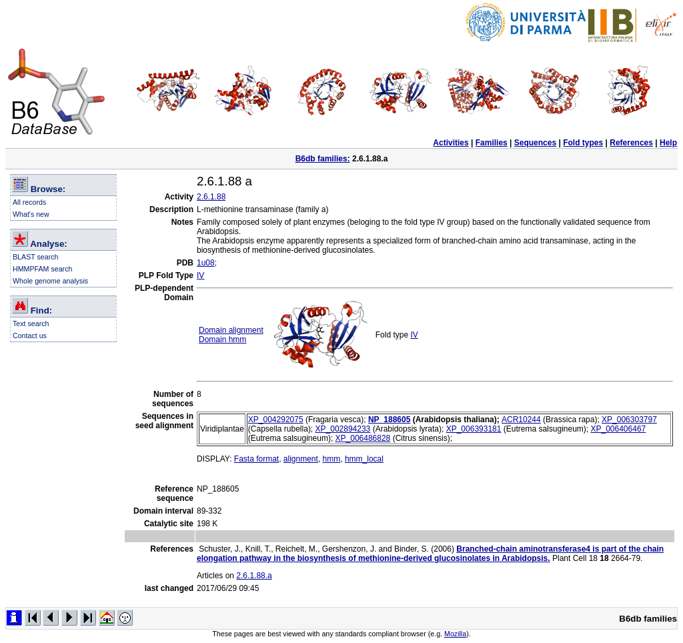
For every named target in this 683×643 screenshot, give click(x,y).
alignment (300, 459)
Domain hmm (222, 339)
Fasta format (256, 459)
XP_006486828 (363, 438)
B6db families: (322, 158)
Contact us (30, 336)
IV (200, 275)
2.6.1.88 (211, 196)
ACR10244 (521, 419)
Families (492, 142)
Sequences (535, 142)
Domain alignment (231, 330)
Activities (450, 142)
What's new (31, 214)
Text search (31, 323)
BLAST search (36, 257)
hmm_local (364, 459)
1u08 (206, 262)
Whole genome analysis (50, 281)
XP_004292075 (275, 419)
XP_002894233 (343, 429)
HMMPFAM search (42, 269)
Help (668, 142)
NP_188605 (389, 419)
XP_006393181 (474, 429)
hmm (332, 459)
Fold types (583, 142)
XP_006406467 (618, 429)
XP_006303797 (629, 419)
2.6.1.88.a (253, 575)
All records (29, 202)
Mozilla (455, 634)
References (631, 142)
